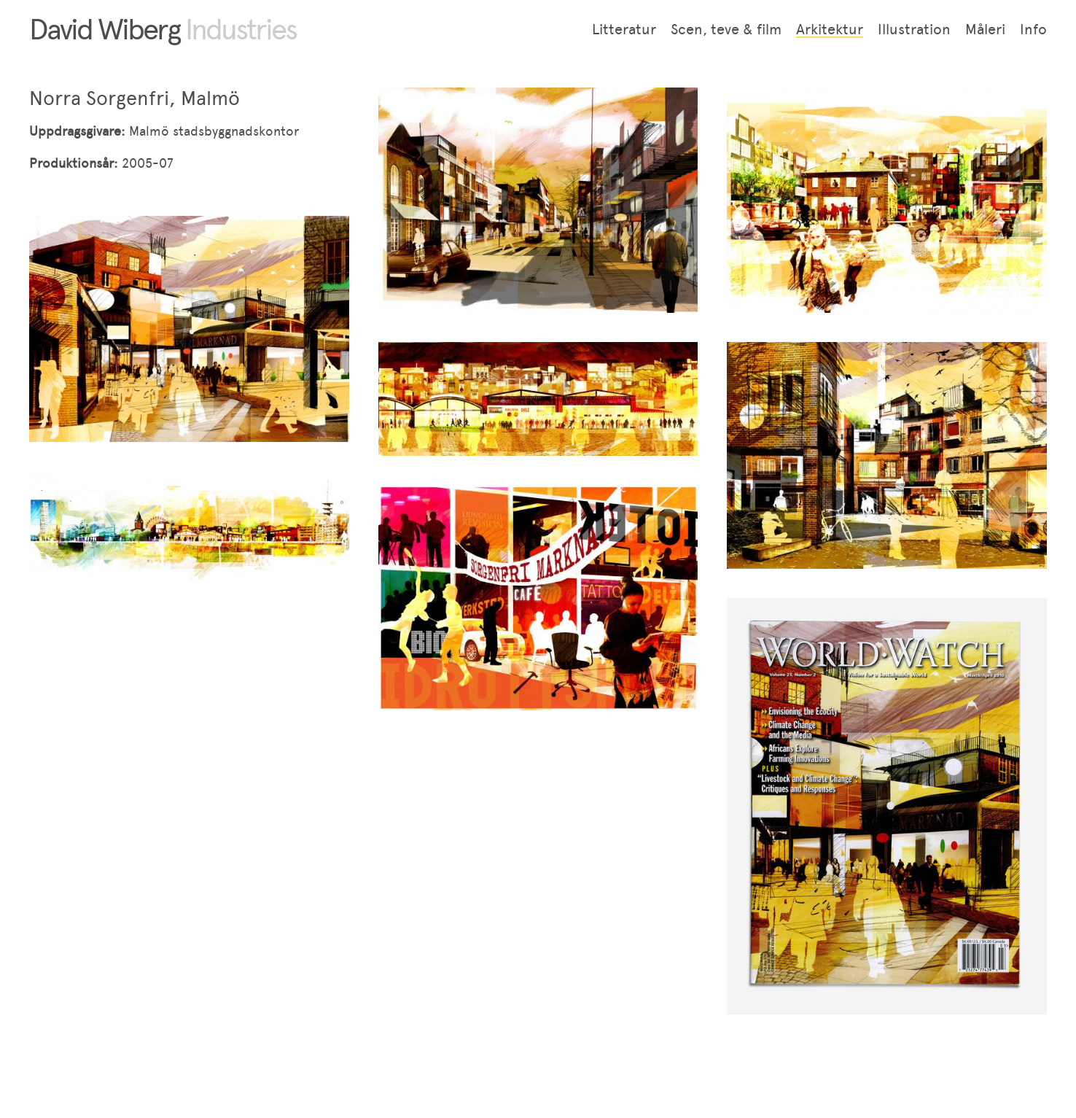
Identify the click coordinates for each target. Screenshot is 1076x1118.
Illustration (914, 29)
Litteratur (624, 29)
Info (1033, 29)
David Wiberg (162, 29)
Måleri (985, 29)
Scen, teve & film (726, 29)
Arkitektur (829, 29)
